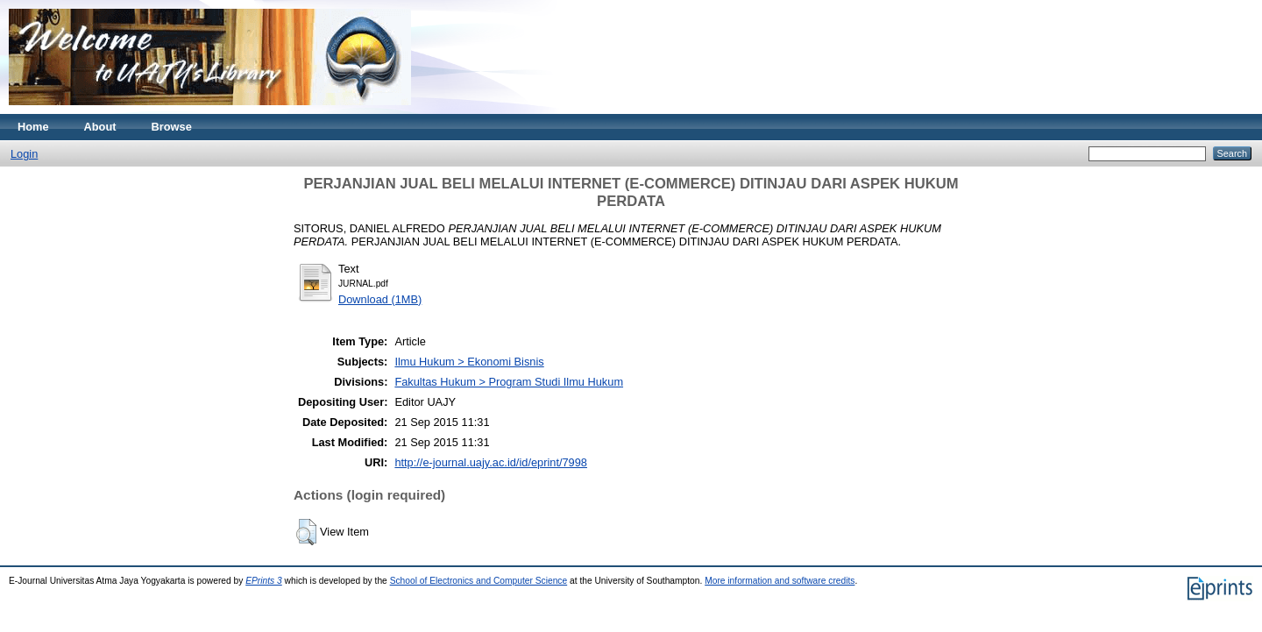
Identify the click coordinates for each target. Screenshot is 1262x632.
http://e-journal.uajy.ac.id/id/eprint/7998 (490, 462)
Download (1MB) (380, 299)
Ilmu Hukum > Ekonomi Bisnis (468, 361)
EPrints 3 (263, 581)
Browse (172, 126)
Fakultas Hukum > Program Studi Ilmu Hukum (508, 381)
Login (24, 153)
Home (33, 126)
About (100, 126)
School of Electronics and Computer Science (479, 581)
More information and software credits (779, 581)
